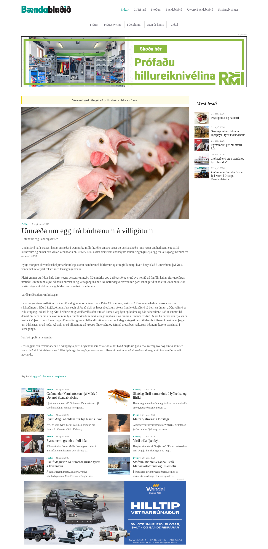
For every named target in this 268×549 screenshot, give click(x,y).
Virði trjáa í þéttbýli (146, 441)
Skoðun (155, 9)
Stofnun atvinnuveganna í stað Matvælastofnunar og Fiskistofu (154, 464)
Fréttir (125, 9)
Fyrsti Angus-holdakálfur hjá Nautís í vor (74, 419)
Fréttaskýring (112, 24)
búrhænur (48, 376)
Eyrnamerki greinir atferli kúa (67, 441)
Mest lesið (206, 103)
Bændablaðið (174, 9)
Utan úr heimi (155, 24)
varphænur (60, 376)
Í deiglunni (134, 24)
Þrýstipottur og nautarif (225, 117)
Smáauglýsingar (228, 9)
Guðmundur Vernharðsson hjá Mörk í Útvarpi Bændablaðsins (72, 396)
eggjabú (37, 376)
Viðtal (174, 24)
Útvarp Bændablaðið (200, 9)
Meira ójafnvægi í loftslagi (151, 419)
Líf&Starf (140, 9)
